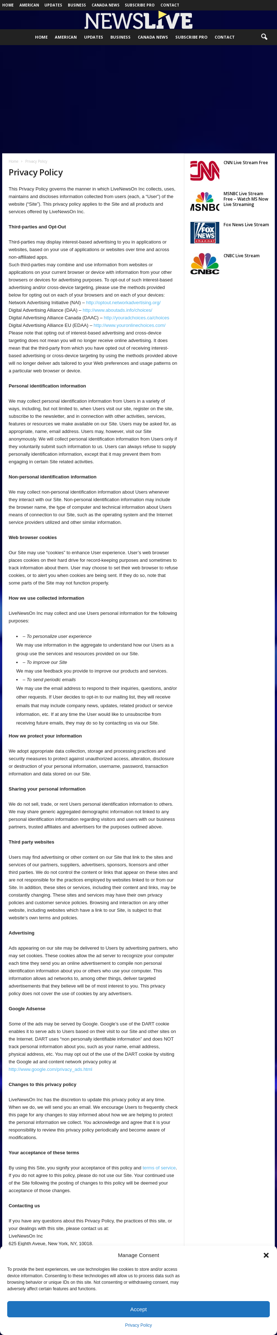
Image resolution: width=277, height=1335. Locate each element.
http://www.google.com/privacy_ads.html (50, 1069)
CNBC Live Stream (242, 256)
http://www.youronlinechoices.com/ (130, 325)
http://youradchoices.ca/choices (136, 317)
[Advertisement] (138, 99)
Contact (170, 5)
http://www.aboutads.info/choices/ (117, 310)
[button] (266, 1255)
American (29, 5)
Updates (53, 5)
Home (8, 5)
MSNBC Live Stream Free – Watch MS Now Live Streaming (246, 199)
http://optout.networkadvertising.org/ (123, 302)
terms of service (159, 1167)
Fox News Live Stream (246, 225)
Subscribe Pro (140, 5)
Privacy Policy (138, 1325)
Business (77, 5)
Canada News (105, 5)
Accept (138, 1309)
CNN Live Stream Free (246, 162)
